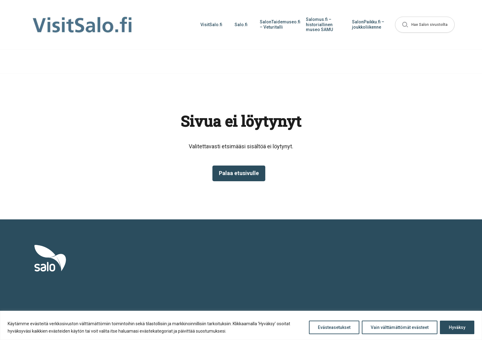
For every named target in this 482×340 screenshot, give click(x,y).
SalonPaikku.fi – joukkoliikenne (368, 24)
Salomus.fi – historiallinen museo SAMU (319, 24)
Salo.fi (241, 24)
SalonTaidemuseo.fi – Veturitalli (280, 24)
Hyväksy (457, 327)
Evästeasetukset (334, 327)
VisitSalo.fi (211, 24)
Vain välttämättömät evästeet (400, 327)
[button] (425, 24)
